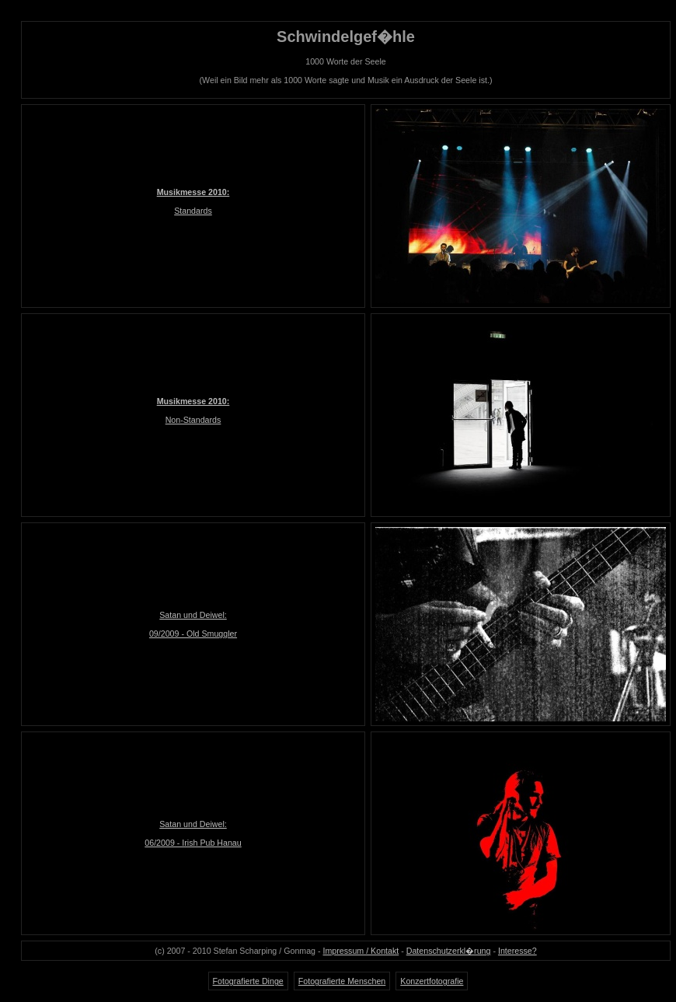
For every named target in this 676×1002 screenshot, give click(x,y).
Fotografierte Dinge (248, 981)
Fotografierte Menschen (342, 981)
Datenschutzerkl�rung (448, 950)
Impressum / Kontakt (361, 950)
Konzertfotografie (431, 981)
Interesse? (517, 950)
